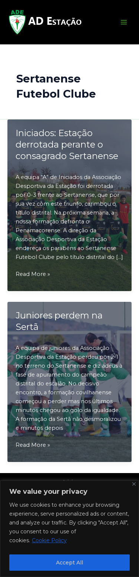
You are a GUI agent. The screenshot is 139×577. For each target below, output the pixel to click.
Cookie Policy (49, 540)
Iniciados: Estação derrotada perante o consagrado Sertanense (67, 144)
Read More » (33, 274)
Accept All (69, 562)
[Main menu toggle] (124, 22)
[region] (69, 528)
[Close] (134, 484)
